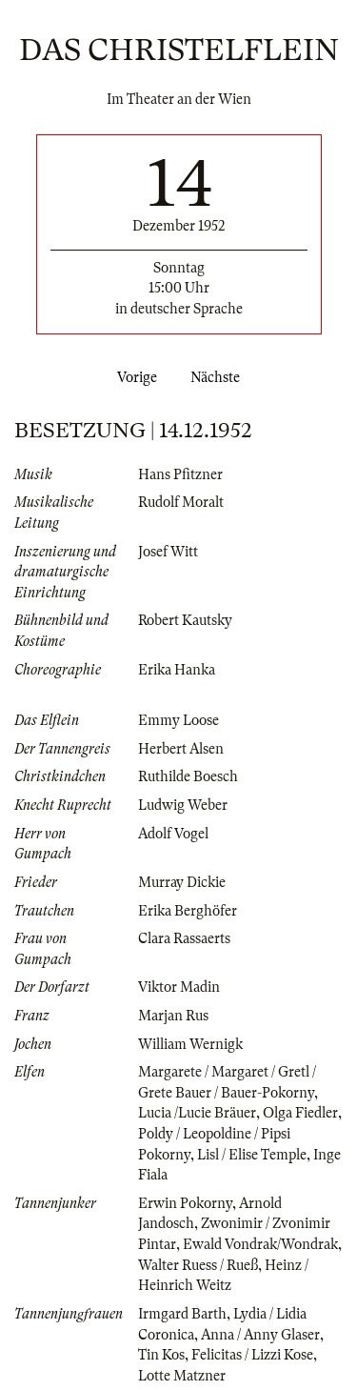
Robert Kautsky (185, 620)
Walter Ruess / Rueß (198, 1265)
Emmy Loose (178, 720)
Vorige (133, 377)
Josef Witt (168, 551)
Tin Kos (161, 1354)
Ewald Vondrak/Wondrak (260, 1244)
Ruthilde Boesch (188, 776)
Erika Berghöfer (187, 910)
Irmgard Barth (182, 1313)
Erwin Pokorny (185, 1203)
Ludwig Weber (183, 805)
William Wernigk (190, 1044)
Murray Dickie (182, 882)
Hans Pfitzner (180, 474)
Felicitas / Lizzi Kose (252, 1354)
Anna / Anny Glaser (260, 1334)
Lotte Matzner (182, 1375)
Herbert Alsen (181, 748)
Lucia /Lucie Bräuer (197, 1112)
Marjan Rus (173, 1015)
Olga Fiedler (300, 1112)
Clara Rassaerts (184, 938)
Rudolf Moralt (181, 502)
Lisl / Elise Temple (252, 1154)
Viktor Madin (179, 987)
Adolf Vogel (173, 833)
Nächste (219, 377)
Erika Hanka (176, 669)
